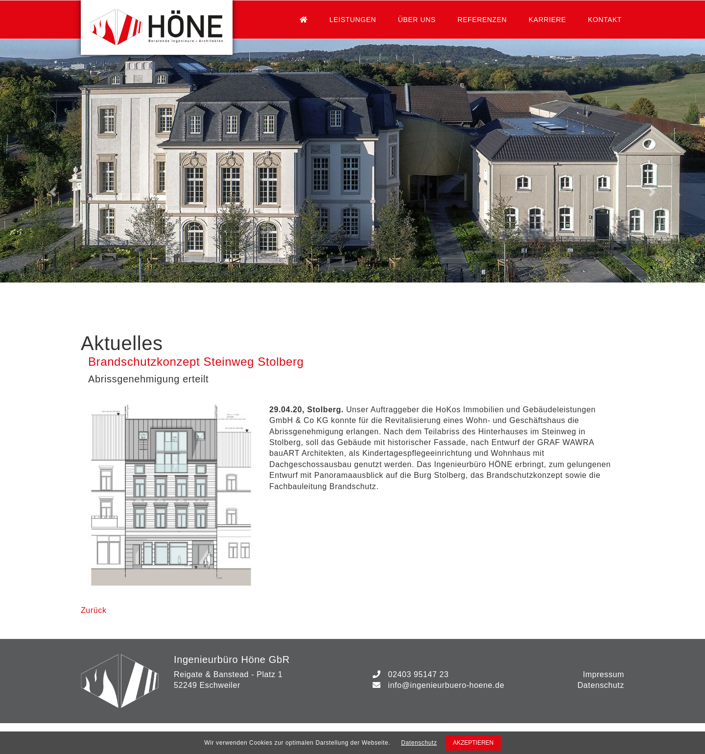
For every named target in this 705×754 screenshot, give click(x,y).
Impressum (603, 674)
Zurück (94, 610)
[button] (53, 192)
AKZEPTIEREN (473, 742)
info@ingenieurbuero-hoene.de (446, 685)
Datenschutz (600, 685)
